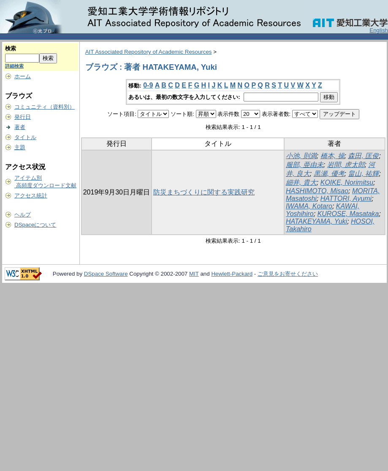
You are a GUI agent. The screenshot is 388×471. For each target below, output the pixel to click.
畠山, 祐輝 (363, 173)
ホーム (22, 76)
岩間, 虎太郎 (346, 164)
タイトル (25, 137)
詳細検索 (14, 65)
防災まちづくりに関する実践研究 (204, 192)
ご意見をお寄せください (288, 274)
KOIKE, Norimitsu (346, 182)
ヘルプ (22, 214)
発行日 (22, 117)
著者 (19, 127)
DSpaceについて (35, 225)
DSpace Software (106, 274)
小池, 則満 (301, 155)
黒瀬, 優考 (329, 173)
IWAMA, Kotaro (309, 206)
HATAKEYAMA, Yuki (316, 221)
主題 (19, 147)
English (378, 30)
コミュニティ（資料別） (44, 107)
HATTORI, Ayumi (346, 198)
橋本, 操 (332, 155)
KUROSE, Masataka (348, 213)
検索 (10, 48)
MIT (194, 274)
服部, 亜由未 (304, 164)
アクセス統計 (30, 195)
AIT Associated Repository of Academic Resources (148, 52)
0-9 (148, 85)
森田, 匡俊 (363, 155)
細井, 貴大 (301, 182)
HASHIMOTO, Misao (317, 190)
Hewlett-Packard (231, 274)
